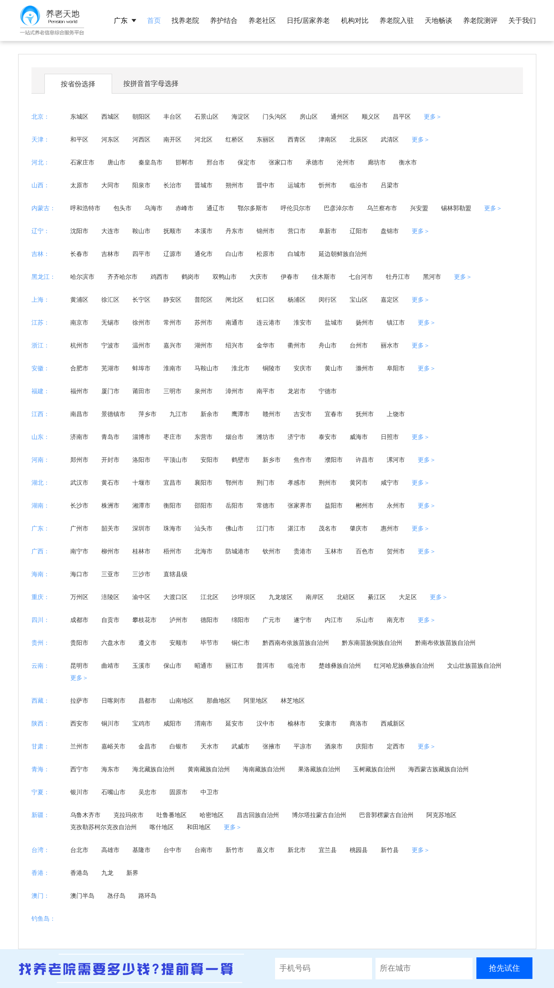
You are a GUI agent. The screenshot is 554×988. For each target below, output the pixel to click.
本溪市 (203, 230)
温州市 (141, 345)
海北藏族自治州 (153, 769)
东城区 (79, 116)
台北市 (79, 849)
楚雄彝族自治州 (340, 665)
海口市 (79, 574)
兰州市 (79, 746)
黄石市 (110, 482)
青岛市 (110, 436)
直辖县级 (175, 574)
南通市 (234, 322)
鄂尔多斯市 (253, 208)
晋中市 (266, 185)
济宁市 (297, 436)
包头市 (122, 208)
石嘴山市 (113, 792)
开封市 (110, 459)
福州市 (79, 391)
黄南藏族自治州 (209, 769)
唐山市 (116, 162)
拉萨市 (79, 700)
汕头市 (203, 528)
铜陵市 (272, 368)
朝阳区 (141, 116)
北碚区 (346, 596)
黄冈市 (359, 482)
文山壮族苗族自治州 (474, 665)
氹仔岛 (116, 895)
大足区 (408, 596)
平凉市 (303, 746)
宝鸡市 (141, 723)
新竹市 (234, 849)
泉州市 (203, 391)
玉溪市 (141, 665)
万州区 (79, 596)
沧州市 (346, 162)
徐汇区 (110, 299)
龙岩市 (297, 391)
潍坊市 (266, 436)
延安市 (234, 723)
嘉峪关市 (113, 746)
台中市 (172, 849)
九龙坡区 (281, 596)
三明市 (172, 391)
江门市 (266, 528)
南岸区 (315, 596)
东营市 (203, 436)
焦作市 (303, 459)
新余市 (209, 413)
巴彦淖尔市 (339, 208)
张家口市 (281, 162)
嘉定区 (390, 299)
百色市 (365, 551)
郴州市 (365, 505)
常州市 (172, 322)
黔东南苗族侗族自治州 (372, 642)
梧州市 (172, 551)
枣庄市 (172, 436)
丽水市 (390, 345)
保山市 (172, 665)
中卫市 (209, 792)
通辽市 (216, 208)
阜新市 (328, 230)
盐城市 (334, 322)
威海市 (359, 436)
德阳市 (209, 619)
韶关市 (110, 528)
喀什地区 (162, 827)
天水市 (209, 746)
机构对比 (355, 20)
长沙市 (79, 505)
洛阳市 (141, 459)
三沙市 (141, 574)
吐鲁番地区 (171, 814)
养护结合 (224, 20)
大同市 (110, 185)
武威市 (241, 746)
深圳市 (141, 528)
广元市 (272, 619)
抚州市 (365, 413)
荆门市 (266, 482)
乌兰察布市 (382, 208)
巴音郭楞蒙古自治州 (386, 814)
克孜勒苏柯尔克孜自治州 (103, 827)
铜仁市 (241, 642)
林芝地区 (293, 700)
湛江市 (297, 528)
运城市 (297, 185)
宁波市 (110, 345)
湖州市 (203, 345)
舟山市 (328, 345)
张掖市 (272, 746)
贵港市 (303, 551)
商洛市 (359, 723)
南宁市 (79, 551)
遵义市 (147, 642)
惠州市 (390, 528)
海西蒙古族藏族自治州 (438, 769)
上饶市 (396, 413)
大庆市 (259, 276)
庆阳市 (365, 746)
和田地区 (199, 827)
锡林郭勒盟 (456, 208)
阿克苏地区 (441, 814)
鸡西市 (159, 276)
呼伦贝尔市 (296, 208)
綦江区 (377, 596)
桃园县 (359, 849)
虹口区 (266, 299)
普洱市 (266, 665)
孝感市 (297, 482)
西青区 (297, 139)
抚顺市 (172, 230)
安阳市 (209, 459)
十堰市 (141, 482)
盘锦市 (390, 230)
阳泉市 (141, 185)
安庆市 (303, 368)
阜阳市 (396, 368)
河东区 (110, 139)
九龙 (107, 872)
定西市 (396, 746)
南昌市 (79, 413)
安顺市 (178, 642)
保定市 (247, 162)
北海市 (203, 551)
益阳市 (334, 505)
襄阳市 (203, 482)
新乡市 (272, 459)
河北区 (203, 139)
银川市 (79, 792)
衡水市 (408, 162)
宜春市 (334, 413)
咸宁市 (390, 482)
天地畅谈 (438, 20)
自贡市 (110, 619)
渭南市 (203, 723)
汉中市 (266, 723)
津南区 (328, 139)
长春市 (79, 253)
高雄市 (110, 849)
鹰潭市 (241, 413)
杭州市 (79, 345)
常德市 (266, 505)
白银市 (178, 746)
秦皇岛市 (150, 162)
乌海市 (153, 208)
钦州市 (272, 551)
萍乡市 (147, 413)
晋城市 (203, 185)
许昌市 (365, 459)
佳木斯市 (324, 276)
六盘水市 (113, 642)
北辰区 (359, 139)
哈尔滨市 (82, 276)
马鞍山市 (206, 368)
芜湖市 (110, 368)
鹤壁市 (241, 459)
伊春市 (290, 276)
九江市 (178, 413)
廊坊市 (377, 162)
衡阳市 (172, 505)
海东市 (110, 769)
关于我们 (522, 20)
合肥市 (79, 368)
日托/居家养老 (308, 20)
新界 (132, 872)
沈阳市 (79, 230)
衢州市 (297, 345)
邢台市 (216, 162)
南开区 (172, 139)
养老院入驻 (396, 20)
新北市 (297, 849)
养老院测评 (480, 20)
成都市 (79, 619)
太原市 (79, 185)
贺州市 (396, 551)
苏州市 (203, 322)
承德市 (315, 162)
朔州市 (234, 185)
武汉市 (79, 482)
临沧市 (297, 665)
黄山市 (334, 368)
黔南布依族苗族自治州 (445, 642)
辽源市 (172, 253)
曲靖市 (110, 665)
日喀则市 (113, 700)
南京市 (79, 322)
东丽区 (266, 139)
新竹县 (390, 849)
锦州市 (266, 230)
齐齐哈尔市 (122, 276)
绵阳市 (241, 619)
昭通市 (203, 665)
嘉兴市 (172, 345)
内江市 (334, 619)
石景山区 (206, 116)
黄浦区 (79, 299)
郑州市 (79, 459)
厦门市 (110, 391)
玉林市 (334, 551)
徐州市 (141, 322)
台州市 (359, 345)
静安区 (172, 299)
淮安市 (303, 322)
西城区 (110, 116)
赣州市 (272, 413)
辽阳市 (359, 230)
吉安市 (303, 413)
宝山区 (359, 299)
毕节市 (209, 642)
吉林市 (110, 253)
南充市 (396, 619)
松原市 (266, 253)
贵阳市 (79, 642)
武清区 (390, 139)
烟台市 (234, 436)
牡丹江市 (398, 276)
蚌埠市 (141, 368)
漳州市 (234, 391)
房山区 (309, 116)
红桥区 (234, 139)
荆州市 (328, 482)
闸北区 (234, 299)
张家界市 (300, 505)
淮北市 (241, 368)
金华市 (266, 345)
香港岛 (79, 872)
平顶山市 (175, 459)
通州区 (340, 116)
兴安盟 (419, 208)
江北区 (209, 596)
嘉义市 (266, 849)
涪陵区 (110, 596)
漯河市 (396, 459)
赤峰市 (184, 208)
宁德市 (328, 391)
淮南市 (172, 368)
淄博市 (141, 436)
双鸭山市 (225, 276)
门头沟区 (275, 116)
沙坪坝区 (244, 596)
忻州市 (328, 185)
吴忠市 (147, 792)
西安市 (79, 723)
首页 (154, 20)
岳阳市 (234, 505)
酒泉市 (334, 746)
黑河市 (432, 276)
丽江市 (234, 665)
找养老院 (185, 20)
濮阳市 (334, 459)
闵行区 (328, 299)
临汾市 (359, 185)
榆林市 (297, 723)
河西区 (141, 139)
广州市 (79, 528)
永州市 (396, 505)
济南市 (79, 436)
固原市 (178, 792)
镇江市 (396, 322)
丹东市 (234, 230)
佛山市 (234, 528)
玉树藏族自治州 (374, 769)
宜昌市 (172, 482)
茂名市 (328, 528)
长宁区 (141, 299)
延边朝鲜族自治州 (343, 253)
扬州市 (365, 322)
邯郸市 (184, 162)
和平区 (79, 139)
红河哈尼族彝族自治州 (404, 665)
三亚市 (110, 574)
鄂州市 (234, 482)
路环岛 (147, 895)
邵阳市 (203, 505)
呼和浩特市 (85, 208)
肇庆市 (359, 528)
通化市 (203, 253)
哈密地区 (212, 814)
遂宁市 (303, 619)
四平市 (141, 253)
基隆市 (141, 849)
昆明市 (79, 665)
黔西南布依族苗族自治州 (296, 642)
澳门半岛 (82, 895)
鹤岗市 (191, 276)
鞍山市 (141, 230)
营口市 (297, 230)
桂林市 (141, 551)
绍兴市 (234, 345)
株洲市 (110, 505)
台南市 (203, 849)
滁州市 (365, 368)
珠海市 (172, 528)
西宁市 (79, 769)
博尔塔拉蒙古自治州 (319, 814)
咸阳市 (172, 723)
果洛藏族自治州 (319, 769)
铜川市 (110, 723)
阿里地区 (256, 700)
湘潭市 (141, 505)
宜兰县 (328, 849)
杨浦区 (297, 299)
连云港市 (269, 322)
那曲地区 (219, 700)
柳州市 (110, 551)
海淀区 (241, 116)
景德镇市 (113, 413)
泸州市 (178, 619)
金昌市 (147, 746)
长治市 (172, 185)
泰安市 (328, 436)
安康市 (328, 723)
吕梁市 (390, 185)
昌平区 (402, 116)
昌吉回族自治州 (258, 814)
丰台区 (172, 116)
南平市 (266, 391)
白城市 (297, 253)
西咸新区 (393, 723)
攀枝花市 (144, 619)
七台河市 (361, 276)
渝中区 (141, 596)
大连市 (110, 230)
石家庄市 (82, 162)
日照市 (390, 436)
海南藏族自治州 (264, 769)
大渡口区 (175, 596)
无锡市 (110, 322)
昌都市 (147, 700)
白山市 (234, 253)
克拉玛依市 (128, 814)
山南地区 (181, 700)
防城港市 (237, 551)
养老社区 (262, 20)
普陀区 (203, 299)
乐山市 (365, 619)
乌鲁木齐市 (85, 814)
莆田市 (141, 391)
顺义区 (371, 116)
